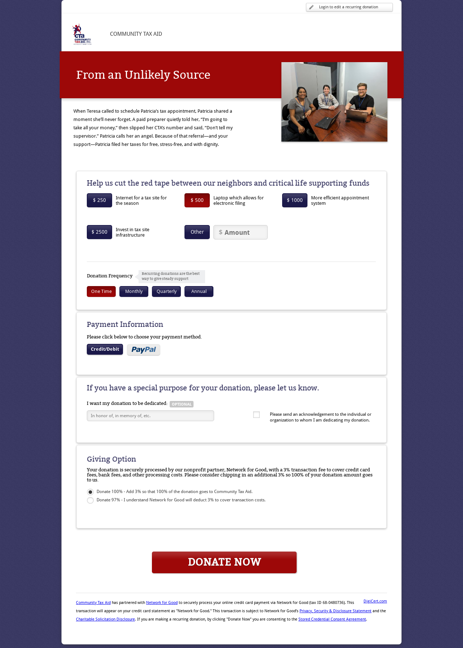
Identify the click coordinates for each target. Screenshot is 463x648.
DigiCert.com (375, 601)
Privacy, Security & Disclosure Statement (335, 611)
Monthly (134, 291)
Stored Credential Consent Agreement (332, 619)
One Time (101, 291)
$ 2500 (99, 232)
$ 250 (99, 200)
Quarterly (167, 291)
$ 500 (197, 200)
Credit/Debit (105, 349)
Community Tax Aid (93, 602)
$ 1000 (295, 200)
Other (197, 232)
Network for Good (162, 602)
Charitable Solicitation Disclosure (105, 619)
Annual (199, 291)
